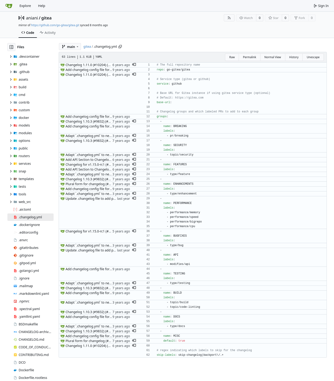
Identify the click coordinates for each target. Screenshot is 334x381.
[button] (134, 65)
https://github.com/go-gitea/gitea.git (55, 25)
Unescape (313, 57)
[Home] (8, 6)
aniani (32, 18)
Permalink (249, 57)
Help (41, 5)
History (294, 57)
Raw (232, 57)
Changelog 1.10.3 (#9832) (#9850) (91, 121)
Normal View (272, 57)
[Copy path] (120, 46)
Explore (25, 5)
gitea (46, 18)
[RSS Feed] (229, 17)
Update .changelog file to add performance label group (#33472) (114, 198)
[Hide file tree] (11, 47)
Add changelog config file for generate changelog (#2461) (109, 69)
